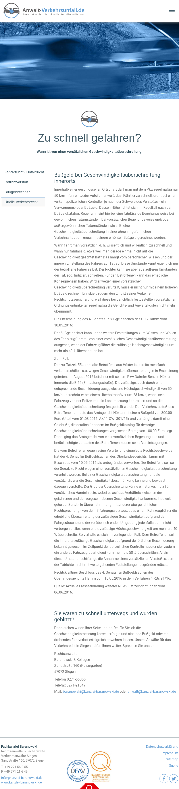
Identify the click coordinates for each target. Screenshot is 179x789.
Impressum (170, 753)
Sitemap (172, 759)
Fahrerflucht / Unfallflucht (24, 172)
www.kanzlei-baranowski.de (21, 782)
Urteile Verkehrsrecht (21, 202)
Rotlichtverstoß (16, 182)
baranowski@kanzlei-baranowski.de (91, 691)
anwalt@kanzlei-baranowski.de (151, 691)
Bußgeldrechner (17, 192)
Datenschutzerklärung (162, 747)
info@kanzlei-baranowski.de (21, 778)
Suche (173, 766)
